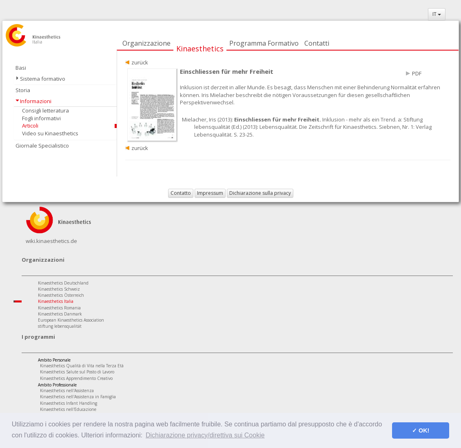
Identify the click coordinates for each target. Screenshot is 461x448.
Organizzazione (146, 43)
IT (436, 14)
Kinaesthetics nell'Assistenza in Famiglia (78, 396)
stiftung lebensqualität (60, 326)
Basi (21, 67)
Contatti (316, 43)
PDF (416, 73)
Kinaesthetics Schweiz (59, 289)
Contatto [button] (181, 193)
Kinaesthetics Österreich (61, 295)
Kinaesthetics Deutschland (63, 283)
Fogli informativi (41, 118)
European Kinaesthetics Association (71, 320)
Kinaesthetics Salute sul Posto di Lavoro (77, 372)
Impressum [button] (210, 193)
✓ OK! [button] (420, 430)
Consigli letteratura (45, 110)
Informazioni (35, 101)
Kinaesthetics (200, 48)
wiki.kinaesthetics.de (51, 241)
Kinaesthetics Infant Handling (68, 403)
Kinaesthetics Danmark (60, 314)
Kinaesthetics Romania (59, 308)
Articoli (30, 125)
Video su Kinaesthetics (50, 133)
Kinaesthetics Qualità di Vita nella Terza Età (82, 366)
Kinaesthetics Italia (55, 301)
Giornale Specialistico (42, 145)
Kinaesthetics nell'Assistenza (67, 390)
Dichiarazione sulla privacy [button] (260, 193)
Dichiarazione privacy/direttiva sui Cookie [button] (205, 435)
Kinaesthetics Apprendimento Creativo (76, 378)
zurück (139, 62)
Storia (23, 90)
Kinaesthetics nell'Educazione (68, 409)
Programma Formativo (264, 43)
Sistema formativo (42, 78)
